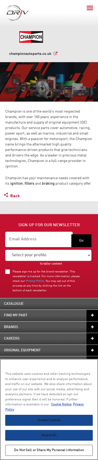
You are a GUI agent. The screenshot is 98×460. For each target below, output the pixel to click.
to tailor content (51, 263)
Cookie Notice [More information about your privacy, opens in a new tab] (61, 404)
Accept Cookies (49, 420)
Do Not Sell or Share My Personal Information (49, 450)
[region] (49, 409)
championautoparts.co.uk (30, 54)
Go (81, 240)
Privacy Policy (35, 281)
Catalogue (14, 304)
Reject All (49, 435)
